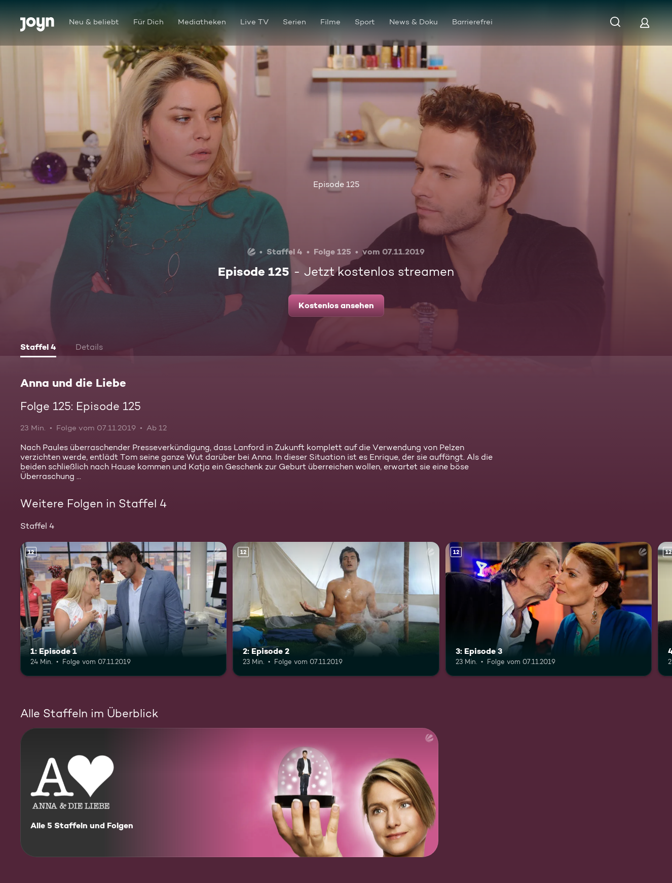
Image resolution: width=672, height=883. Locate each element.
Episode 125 (336, 184)
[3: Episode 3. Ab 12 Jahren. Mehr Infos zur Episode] (548, 609)
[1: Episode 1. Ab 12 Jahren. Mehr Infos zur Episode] (123, 609)
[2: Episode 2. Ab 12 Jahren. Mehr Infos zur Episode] (336, 609)
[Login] (644, 22)
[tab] (38, 348)
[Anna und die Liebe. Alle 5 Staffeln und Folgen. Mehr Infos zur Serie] (229, 792)
